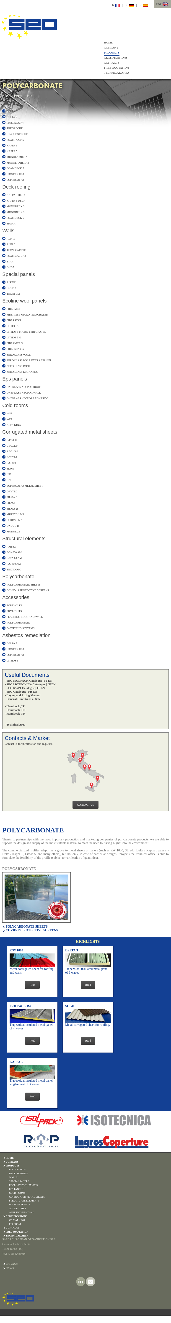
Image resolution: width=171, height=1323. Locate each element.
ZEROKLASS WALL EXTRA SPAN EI (29, 360)
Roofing (11, 103)
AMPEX (11, 546)
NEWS (10, 1268)
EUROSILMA (15, 520)
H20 (9, 480)
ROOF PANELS (17, 1169)
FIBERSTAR (14, 320)
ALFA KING (14, 425)
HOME (108, 42)
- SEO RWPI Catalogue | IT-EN (25, 688)
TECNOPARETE (16, 250)
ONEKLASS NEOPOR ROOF (24, 387)
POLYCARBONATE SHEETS (24, 584)
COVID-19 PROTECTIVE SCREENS (28, 590)
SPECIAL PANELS (19, 1181)
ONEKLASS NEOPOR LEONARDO (27, 398)
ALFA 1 (11, 238)
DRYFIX (12, 288)
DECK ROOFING (18, 1173)
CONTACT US (85, 804)
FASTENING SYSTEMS (21, 628)
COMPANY (111, 47)
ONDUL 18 (13, 525)
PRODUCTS (111, 52)
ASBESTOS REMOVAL (21, 1212)
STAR (10, 261)
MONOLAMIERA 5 (18, 162)
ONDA (11, 267)
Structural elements (24, 538)
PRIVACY (12, 1263)
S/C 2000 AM (14, 558)
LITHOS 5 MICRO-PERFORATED (26, 331)
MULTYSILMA (16, 514)
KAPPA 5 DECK (16, 200)
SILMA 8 (12, 503)
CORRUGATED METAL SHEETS (27, 1196)
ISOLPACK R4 (15, 122)
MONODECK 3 (15, 206)
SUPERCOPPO (15, 179)
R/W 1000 (12, 451)
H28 (9, 474)
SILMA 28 (12, 508)
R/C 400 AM (14, 563)
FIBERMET (13, 308)
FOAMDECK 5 (15, 168)
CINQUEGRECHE (17, 134)
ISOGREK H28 (15, 174)
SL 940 (11, 468)
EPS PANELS (16, 1189)
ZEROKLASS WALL (19, 354)
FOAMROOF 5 (15, 139)
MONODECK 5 (15, 212)
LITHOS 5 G (14, 337)
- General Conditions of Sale (23, 699)
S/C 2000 (12, 457)
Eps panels (14, 379)
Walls (8, 230)
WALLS (13, 1177)
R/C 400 (11, 462)
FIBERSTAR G (15, 349)
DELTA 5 (12, 117)
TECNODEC (14, 569)
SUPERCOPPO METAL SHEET (25, 485)
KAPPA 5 (12, 151)
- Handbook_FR (15, 713)
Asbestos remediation (26, 635)
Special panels (18, 274)
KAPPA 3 (12, 145)
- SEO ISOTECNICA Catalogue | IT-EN (30, 684)
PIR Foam (15, 1224)
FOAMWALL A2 (16, 255)
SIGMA (11, 223)
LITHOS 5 (12, 326)
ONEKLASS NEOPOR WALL (24, 392)
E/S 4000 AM (14, 552)
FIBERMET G (15, 343)
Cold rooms (15, 405)
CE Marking (17, 1220)
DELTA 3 (12, 111)
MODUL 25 (13, 531)
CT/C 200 (12, 445)
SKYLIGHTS (14, 611)
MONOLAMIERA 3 (18, 157)
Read (32, 984)
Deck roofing (16, 187)
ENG (159, 4)
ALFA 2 (11, 244)
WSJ (9, 413)
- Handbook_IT (14, 706)
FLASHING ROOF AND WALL (25, 616)
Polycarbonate (18, 576)
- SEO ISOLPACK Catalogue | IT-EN (28, 680)
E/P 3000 (12, 440)
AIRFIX (11, 282)
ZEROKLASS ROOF (18, 366)
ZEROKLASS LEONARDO (22, 371)
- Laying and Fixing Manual (22, 695)
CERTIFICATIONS (115, 57)
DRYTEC (12, 491)
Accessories (15, 597)
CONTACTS (111, 62)
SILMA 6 (12, 497)
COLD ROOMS (17, 1192)
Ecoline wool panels (24, 301)
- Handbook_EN (15, 710)
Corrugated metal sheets (29, 432)
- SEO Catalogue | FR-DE (21, 691)
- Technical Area (15, 724)
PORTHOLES (14, 605)
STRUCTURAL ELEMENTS (24, 1200)
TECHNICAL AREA (116, 72)
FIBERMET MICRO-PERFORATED (27, 314)
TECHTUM (13, 293)
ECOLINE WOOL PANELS (23, 1185)
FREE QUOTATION (116, 67)
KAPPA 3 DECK (16, 195)
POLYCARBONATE (18, 622)
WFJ (9, 419)
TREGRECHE (15, 128)
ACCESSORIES (17, 1208)
